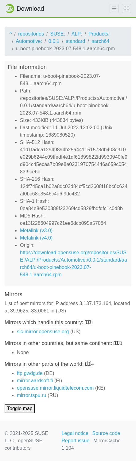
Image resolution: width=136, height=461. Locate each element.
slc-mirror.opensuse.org (43, 331)
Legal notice (74, 433)
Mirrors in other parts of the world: (45, 364)
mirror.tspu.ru (31, 395)
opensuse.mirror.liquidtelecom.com (55, 388)
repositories (31, 33)
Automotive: (29, 41)
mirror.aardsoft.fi (35, 380)
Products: (99, 33)
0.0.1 (54, 41)
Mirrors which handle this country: (45, 322)
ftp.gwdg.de (30, 373)
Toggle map (20, 408)
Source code (106, 433)
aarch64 (100, 41)
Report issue (75, 440)
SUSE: (57, 33)
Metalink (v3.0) (36, 230)
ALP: (77, 33)
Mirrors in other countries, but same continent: (59, 343)
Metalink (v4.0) (36, 237)
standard (75, 41)
